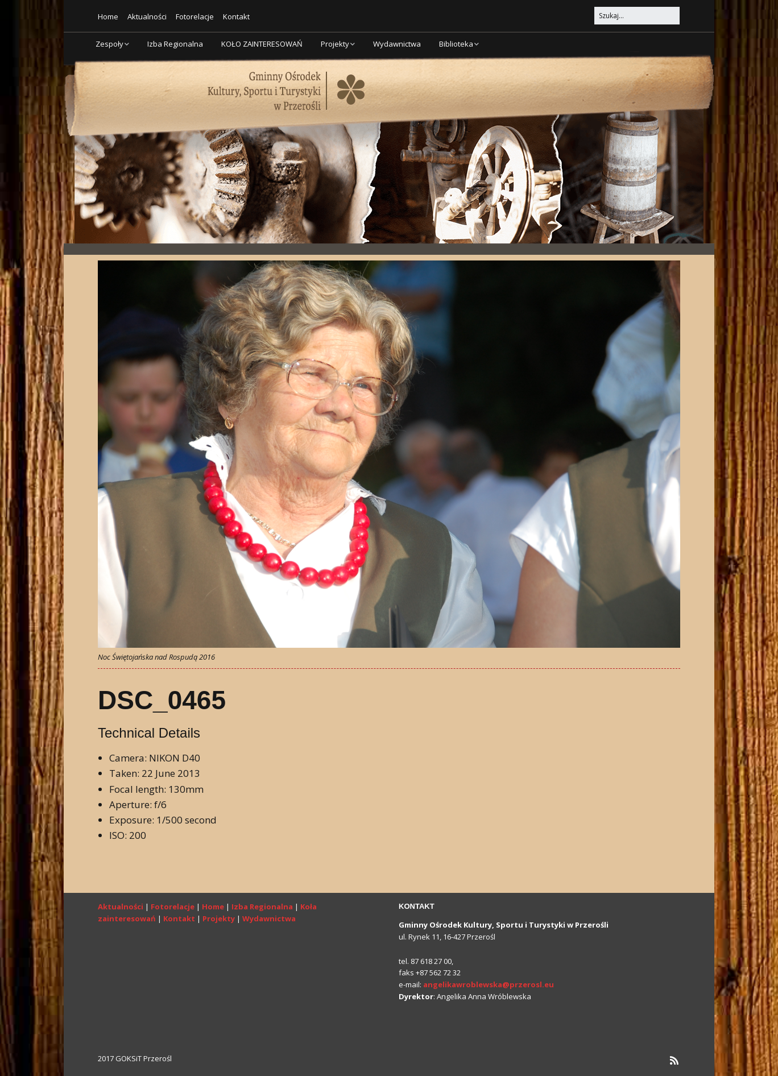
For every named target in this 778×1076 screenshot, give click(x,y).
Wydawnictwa (397, 44)
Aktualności (147, 16)
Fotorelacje (195, 16)
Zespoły (109, 44)
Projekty (335, 44)
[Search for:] (637, 15)
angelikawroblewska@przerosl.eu (488, 984)
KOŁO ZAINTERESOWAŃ (262, 44)
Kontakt (236, 16)
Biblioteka (456, 44)
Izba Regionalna (175, 44)
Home (108, 16)
